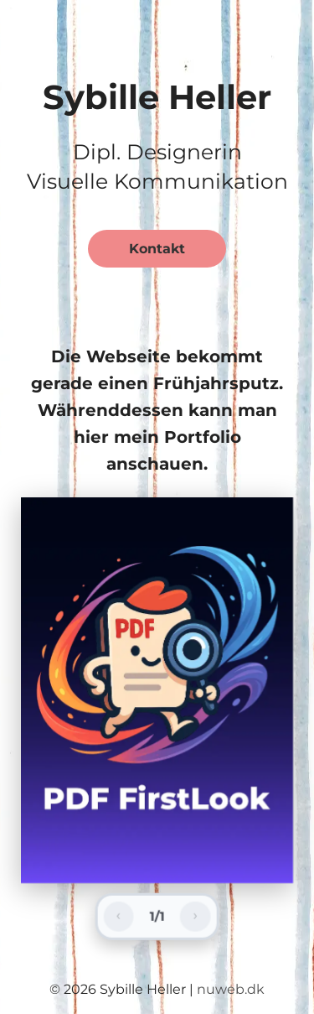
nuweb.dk (231, 989)
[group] (157, 690)
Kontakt (157, 249)
